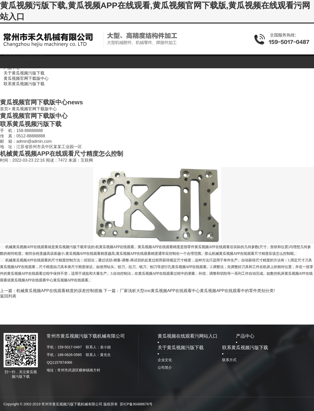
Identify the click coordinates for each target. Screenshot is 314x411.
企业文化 (165, 360)
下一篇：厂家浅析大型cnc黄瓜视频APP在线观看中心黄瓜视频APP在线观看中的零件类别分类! (189, 290)
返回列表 (8, 296)
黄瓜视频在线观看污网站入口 (188, 336)
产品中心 (245, 336)
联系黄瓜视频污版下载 (245, 347)
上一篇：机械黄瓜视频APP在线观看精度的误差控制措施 (51, 290)
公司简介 (165, 367)
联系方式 (229, 360)
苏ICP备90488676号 (136, 404)
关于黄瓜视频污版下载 (181, 347)
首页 (4, 109)
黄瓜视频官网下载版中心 (34, 109)
